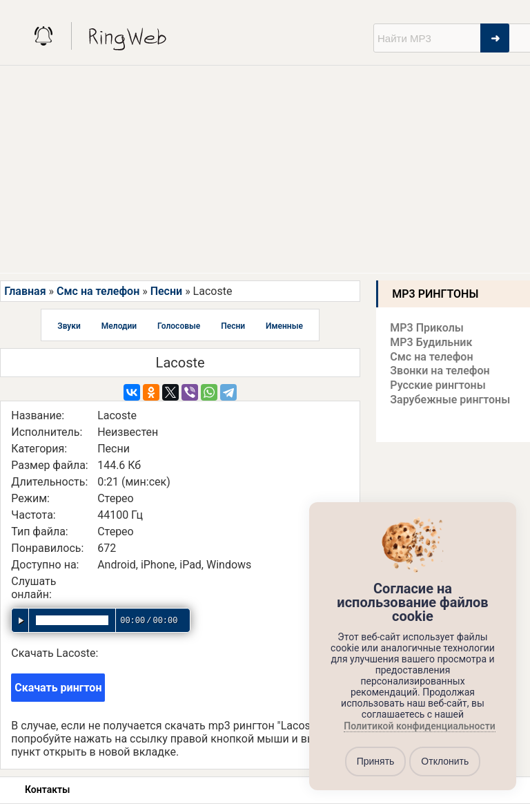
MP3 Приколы (427, 327)
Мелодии (119, 326)
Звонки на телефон (439, 370)
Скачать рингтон (57, 687)
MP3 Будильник (431, 342)
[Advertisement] (265, 169)
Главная (25, 291)
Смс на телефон (98, 291)
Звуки (69, 326)
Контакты (47, 789)
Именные (284, 326)
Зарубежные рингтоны (450, 399)
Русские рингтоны (437, 385)
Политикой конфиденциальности (419, 725)
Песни (166, 291)
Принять (376, 761)
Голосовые (178, 326)
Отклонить (445, 761)
